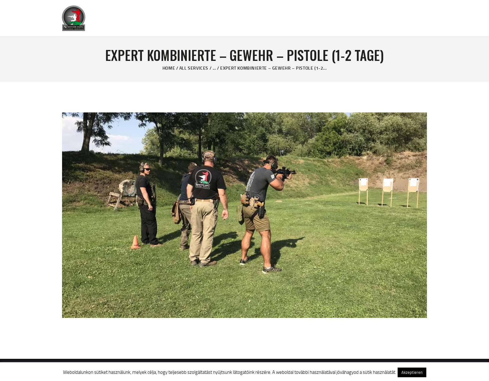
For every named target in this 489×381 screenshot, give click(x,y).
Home (168, 68)
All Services (193, 68)
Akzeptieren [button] (412, 372)
